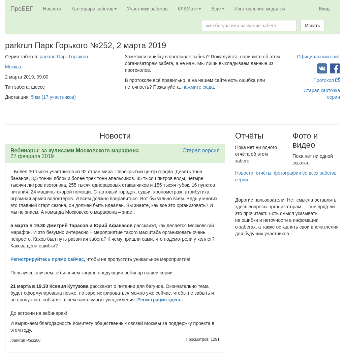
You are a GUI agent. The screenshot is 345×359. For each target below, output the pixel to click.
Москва (13, 66)
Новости (52, 8)
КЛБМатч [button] (189, 8)
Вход (324, 8)
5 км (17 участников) (53, 97)
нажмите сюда (198, 87)
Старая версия (200, 150)
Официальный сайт (318, 56)
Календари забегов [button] (94, 8)
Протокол (326, 80)
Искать (312, 25)
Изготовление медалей (259, 8)
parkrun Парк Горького (64, 56)
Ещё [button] (217, 8)
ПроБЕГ (21, 8)
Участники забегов (147, 8)
